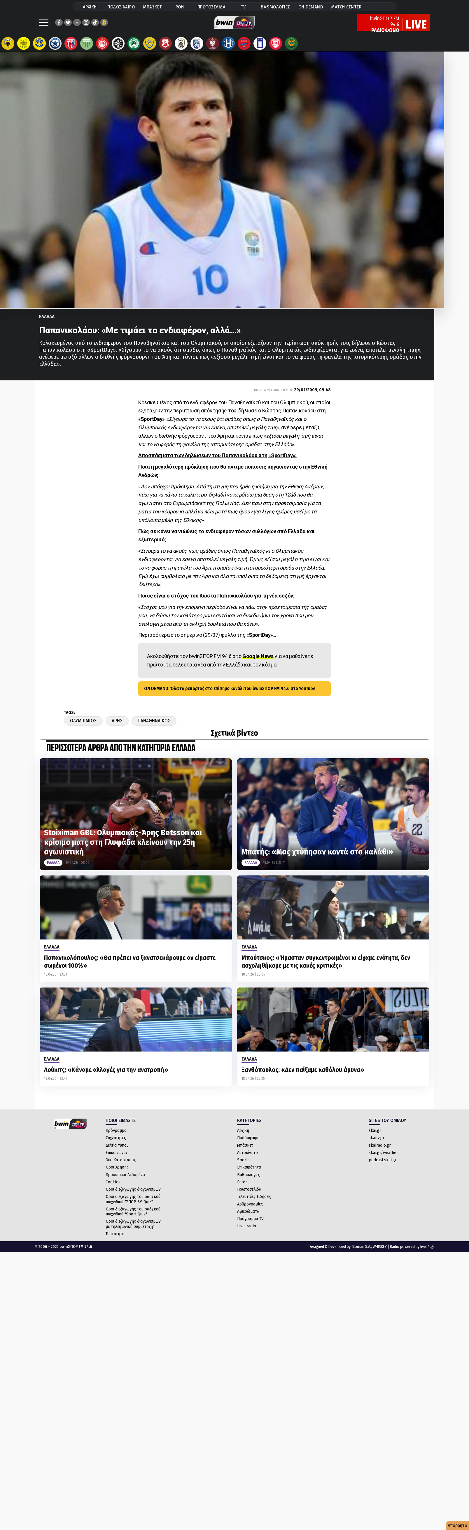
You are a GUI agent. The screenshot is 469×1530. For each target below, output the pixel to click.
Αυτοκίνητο (247, 1158)
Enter (242, 1187)
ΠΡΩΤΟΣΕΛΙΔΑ (211, 7)
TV (243, 7)
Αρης (117, 727)
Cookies (113, 1187)
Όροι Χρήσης (117, 1173)
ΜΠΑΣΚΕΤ (152, 7)
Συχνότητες (116, 1143)
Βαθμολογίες (248, 1180)
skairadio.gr (380, 1151)
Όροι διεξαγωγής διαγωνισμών (133, 1195)
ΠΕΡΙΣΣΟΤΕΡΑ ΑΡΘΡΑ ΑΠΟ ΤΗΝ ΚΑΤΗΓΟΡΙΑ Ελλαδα (120, 754)
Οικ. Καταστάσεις (121, 1165)
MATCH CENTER (346, 7)
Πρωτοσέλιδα (249, 1195)
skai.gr (375, 1136)
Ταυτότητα (115, 1239)
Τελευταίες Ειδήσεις (254, 1202)
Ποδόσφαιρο (248, 1143)
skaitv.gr (376, 1143)
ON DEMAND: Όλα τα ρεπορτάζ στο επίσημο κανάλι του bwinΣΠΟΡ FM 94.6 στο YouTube (230, 694)
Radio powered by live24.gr (412, 1252)
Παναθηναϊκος (154, 727)
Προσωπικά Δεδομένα (125, 1180)
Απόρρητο (457, 1525)
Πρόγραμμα (116, 1136)
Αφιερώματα (248, 1217)
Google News (258, 662)
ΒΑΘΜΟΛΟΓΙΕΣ (275, 7)
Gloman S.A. (361, 1252)
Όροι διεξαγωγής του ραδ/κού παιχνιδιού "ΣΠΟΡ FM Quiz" (133, 1205)
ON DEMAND (310, 7)
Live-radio (246, 1231)
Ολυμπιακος (83, 727)
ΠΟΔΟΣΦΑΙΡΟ (121, 7)
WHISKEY (380, 1252)
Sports (243, 1165)
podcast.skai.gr (383, 1165)
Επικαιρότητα (249, 1173)
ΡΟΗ (180, 7)
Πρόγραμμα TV (250, 1224)
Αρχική (243, 1136)
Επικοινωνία (116, 1158)
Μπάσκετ (245, 1151)
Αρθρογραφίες (250, 1209)
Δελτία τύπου (117, 1151)
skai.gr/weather (383, 1158)
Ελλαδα (47, 322)
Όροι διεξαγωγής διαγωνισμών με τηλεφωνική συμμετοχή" (133, 1229)
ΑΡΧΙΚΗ (90, 7)
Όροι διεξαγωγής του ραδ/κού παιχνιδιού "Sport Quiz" (133, 1217)
